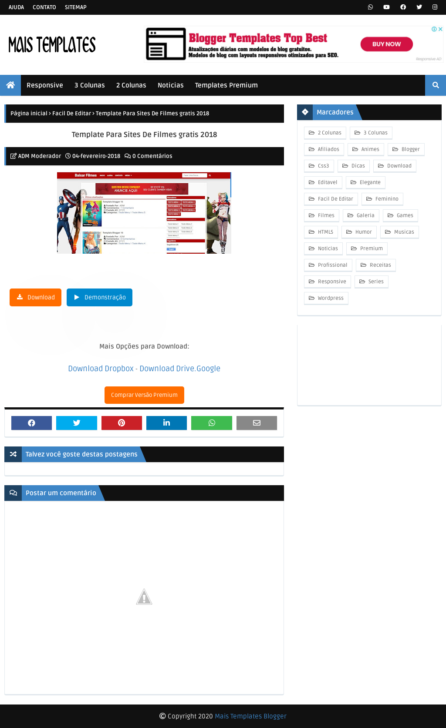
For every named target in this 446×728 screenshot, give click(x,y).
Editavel (327, 182)
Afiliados (328, 149)
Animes (369, 149)
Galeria (365, 215)
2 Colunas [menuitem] (131, 85)
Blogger (410, 149)
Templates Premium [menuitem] (226, 85)
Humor (363, 232)
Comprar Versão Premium (144, 395)
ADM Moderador (39, 156)
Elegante (369, 182)
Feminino (386, 199)
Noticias (327, 248)
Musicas (403, 232)
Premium (371, 248)
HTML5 (325, 232)
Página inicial (28, 113)
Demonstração (105, 297)
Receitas (379, 265)
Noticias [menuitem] (171, 85)
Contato (44, 7)
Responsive (331, 281)
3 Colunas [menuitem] (89, 85)
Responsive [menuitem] (45, 85)
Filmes (325, 215)
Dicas (357, 166)
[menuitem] (10, 85)
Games (404, 215)
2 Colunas (329, 133)
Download (41, 297)
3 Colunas (375, 133)
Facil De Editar (71, 113)
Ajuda (16, 7)
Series (375, 281)
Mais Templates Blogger (251, 716)
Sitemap (76, 7)
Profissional (332, 265)
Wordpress (330, 298)
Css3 (323, 166)
